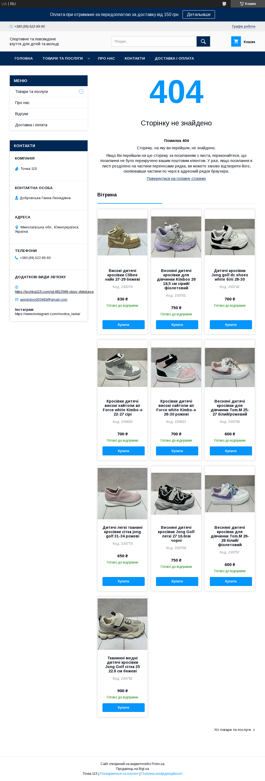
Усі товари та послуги (232, 730)
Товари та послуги (62, 58)
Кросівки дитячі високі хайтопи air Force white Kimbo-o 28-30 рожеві (176, 407)
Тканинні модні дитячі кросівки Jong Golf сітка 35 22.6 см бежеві (122, 664)
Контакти (135, 58)
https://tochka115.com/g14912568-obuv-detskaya (54, 292)
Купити (123, 325)
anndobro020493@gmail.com (43, 299)
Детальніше (199, 14)
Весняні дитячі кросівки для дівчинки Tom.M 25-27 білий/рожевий (230, 407)
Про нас (106, 58)
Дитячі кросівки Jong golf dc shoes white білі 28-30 (229, 274)
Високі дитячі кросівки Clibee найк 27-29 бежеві (122, 274)
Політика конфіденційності (161, 774)
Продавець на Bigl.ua (132, 769)
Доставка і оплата (174, 58)
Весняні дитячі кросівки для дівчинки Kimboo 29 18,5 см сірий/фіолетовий (176, 279)
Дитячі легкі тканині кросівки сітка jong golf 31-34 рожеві (122, 531)
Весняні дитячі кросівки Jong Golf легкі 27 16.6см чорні (176, 534)
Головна (24, 58)
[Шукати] (203, 41)
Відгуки (21, 114)
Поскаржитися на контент (119, 774)
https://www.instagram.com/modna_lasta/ (47, 314)
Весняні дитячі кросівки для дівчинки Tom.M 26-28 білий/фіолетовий (230, 536)
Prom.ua (158, 764)
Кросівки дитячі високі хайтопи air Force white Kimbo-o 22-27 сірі (123, 407)
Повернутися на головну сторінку (176, 178)
